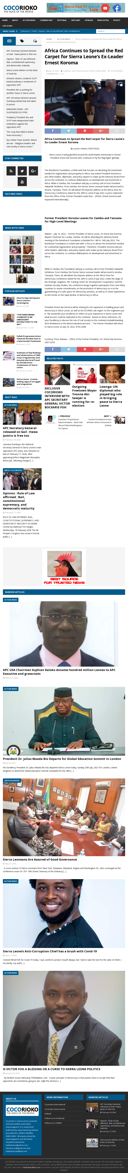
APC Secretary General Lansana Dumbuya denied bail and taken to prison (21, 101)
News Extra (103, 20)
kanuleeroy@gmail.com (16, 1148)
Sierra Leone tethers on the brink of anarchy (112, 1141)
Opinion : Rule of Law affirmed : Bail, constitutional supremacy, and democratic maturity (21, 62)
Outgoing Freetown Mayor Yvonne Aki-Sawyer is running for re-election (84, 396)
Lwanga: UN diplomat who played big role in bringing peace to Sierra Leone (111, 396)
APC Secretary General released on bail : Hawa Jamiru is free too (20, 432)
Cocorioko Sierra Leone (55, 1109)
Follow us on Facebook (55, 1118)
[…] (31, 460)
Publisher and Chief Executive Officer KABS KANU (84, 71)
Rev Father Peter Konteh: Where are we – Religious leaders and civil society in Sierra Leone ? (22, 143)
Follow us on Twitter (53, 1123)
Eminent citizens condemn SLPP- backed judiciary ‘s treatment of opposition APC (22, 81)
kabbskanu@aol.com (32, 1167)
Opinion (89, 20)
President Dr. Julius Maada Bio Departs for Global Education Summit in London (62, 759)
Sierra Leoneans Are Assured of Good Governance (40, 859)
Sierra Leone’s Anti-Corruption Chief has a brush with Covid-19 (50, 951)
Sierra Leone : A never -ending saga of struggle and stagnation (28, 381)
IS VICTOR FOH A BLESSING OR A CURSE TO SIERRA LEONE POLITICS (51, 1069)
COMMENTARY (46, 20)
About (15, 20)
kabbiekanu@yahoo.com (17, 1145)
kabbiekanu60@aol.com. (16, 1151)
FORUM (48, 1113)
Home (5, 20)
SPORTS (116, 20)
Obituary (75, 20)
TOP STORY (7, 26)
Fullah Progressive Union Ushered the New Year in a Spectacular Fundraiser (29, 338)
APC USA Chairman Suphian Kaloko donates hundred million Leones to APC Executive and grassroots (59, 672)
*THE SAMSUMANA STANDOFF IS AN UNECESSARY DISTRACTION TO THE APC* (27, 319)
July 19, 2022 (53, 71)
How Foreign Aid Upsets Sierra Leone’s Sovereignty (28, 300)
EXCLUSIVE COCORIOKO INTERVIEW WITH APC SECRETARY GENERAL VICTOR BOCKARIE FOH (57, 397)
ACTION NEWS (29, 20)
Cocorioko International (55, 1104)
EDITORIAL (62, 20)
